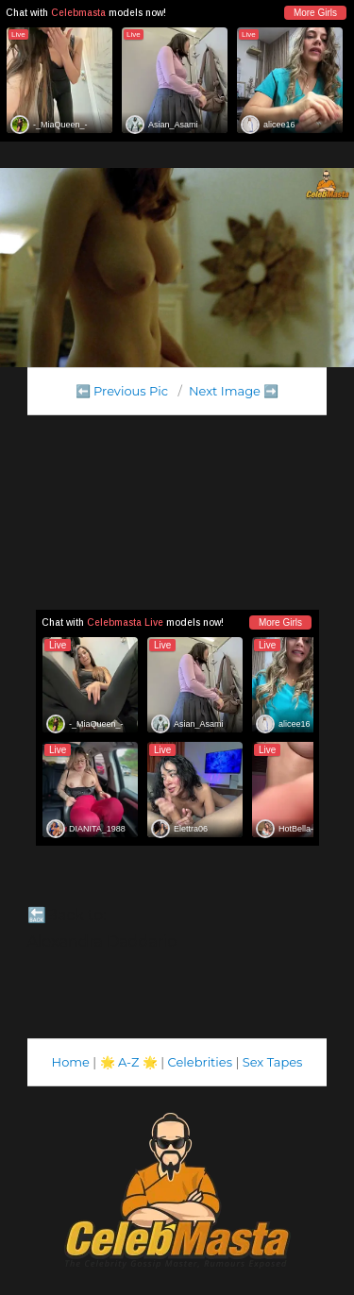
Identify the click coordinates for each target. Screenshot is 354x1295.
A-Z (129, 1061)
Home (71, 1061)
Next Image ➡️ (233, 390)
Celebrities (200, 1061)
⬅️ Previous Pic (122, 390)
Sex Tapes (273, 1061)
